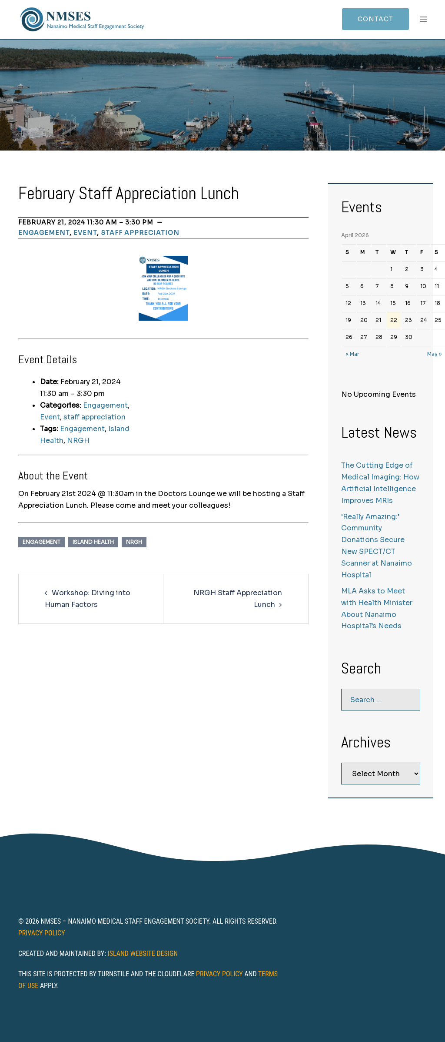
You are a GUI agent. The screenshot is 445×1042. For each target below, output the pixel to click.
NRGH (78, 440)
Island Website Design (143, 953)
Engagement (44, 233)
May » (434, 354)
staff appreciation (140, 233)
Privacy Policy (41, 933)
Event (85, 233)
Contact (375, 19)
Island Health (93, 542)
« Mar (352, 354)
